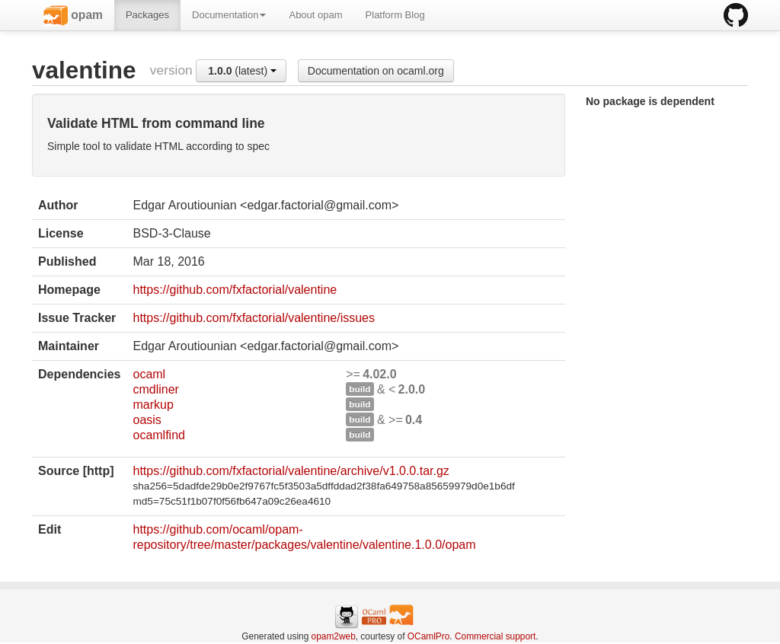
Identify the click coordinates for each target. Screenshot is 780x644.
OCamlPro (429, 636)
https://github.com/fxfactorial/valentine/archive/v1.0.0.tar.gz (291, 470)
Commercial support (495, 636)
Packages (147, 15)
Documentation (229, 15)
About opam (315, 15)
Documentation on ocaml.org (376, 71)
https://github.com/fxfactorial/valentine (235, 289)
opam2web (334, 636)
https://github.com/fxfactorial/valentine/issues (254, 317)
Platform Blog (395, 15)
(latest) (242, 71)
